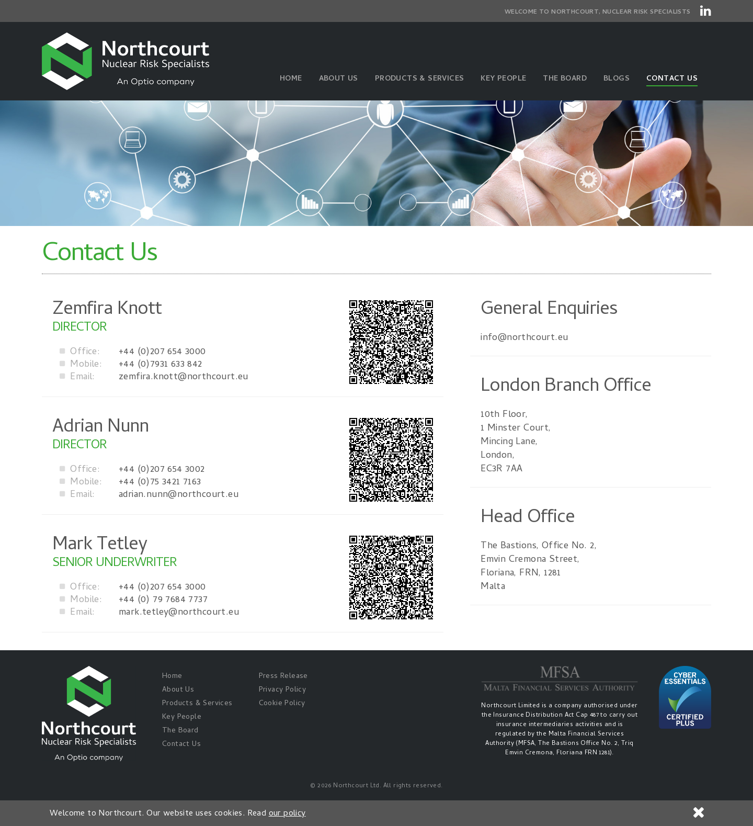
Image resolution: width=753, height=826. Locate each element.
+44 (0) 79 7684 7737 (134, 600)
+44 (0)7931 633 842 (131, 365)
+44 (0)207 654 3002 (132, 470)
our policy (287, 814)
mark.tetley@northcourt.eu (149, 613)
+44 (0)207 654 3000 (133, 352)
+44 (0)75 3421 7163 (130, 483)
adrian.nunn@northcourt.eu (149, 495)
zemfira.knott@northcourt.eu (154, 377)
